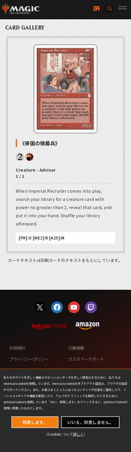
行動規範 (76, 348)
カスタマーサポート (86, 359)
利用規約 (17, 348)
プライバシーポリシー (29, 359)
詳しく (78, 434)
